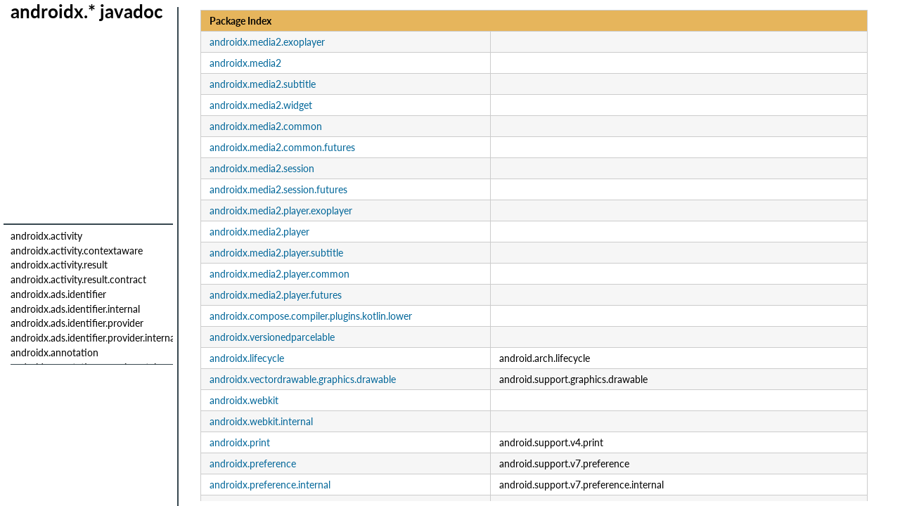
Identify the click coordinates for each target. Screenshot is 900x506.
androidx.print (240, 442)
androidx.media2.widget (261, 105)
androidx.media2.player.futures (276, 295)
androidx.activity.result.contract (78, 279)
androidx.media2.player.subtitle (276, 253)
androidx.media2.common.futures (282, 147)
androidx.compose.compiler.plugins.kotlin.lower (311, 316)
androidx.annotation (54, 352)
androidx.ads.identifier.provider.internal (94, 338)
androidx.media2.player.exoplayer (281, 210)
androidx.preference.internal (270, 485)
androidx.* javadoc (87, 11)
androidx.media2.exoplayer (267, 42)
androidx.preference (253, 463)
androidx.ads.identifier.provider (77, 323)
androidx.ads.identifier (58, 294)
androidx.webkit (244, 400)
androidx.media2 (245, 63)
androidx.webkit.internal (261, 421)
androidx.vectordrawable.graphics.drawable (303, 379)
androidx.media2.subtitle (263, 84)
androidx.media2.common (266, 126)
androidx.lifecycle (247, 358)
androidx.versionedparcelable (272, 337)
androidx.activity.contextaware (77, 251)
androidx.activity (46, 236)
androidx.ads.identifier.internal (75, 309)
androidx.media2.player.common (279, 274)
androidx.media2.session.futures (278, 189)
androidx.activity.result (59, 265)
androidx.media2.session (262, 168)
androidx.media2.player (259, 232)
